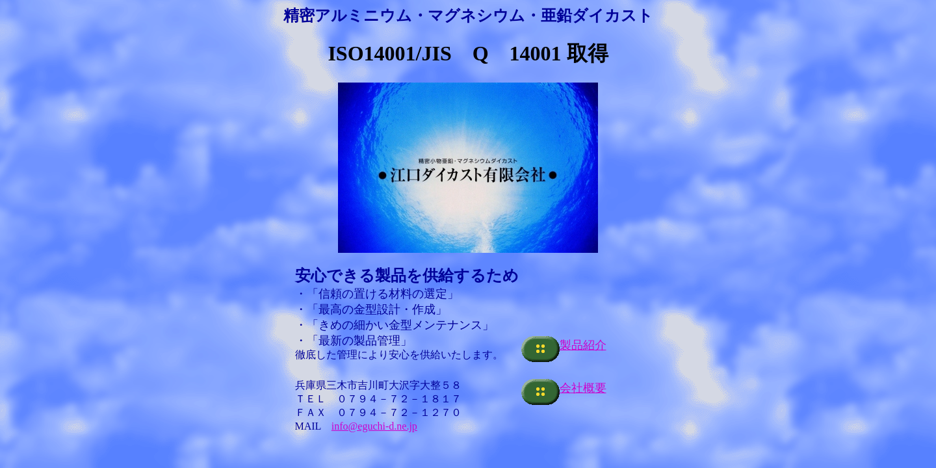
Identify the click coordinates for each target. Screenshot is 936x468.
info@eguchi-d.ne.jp (374, 426)
